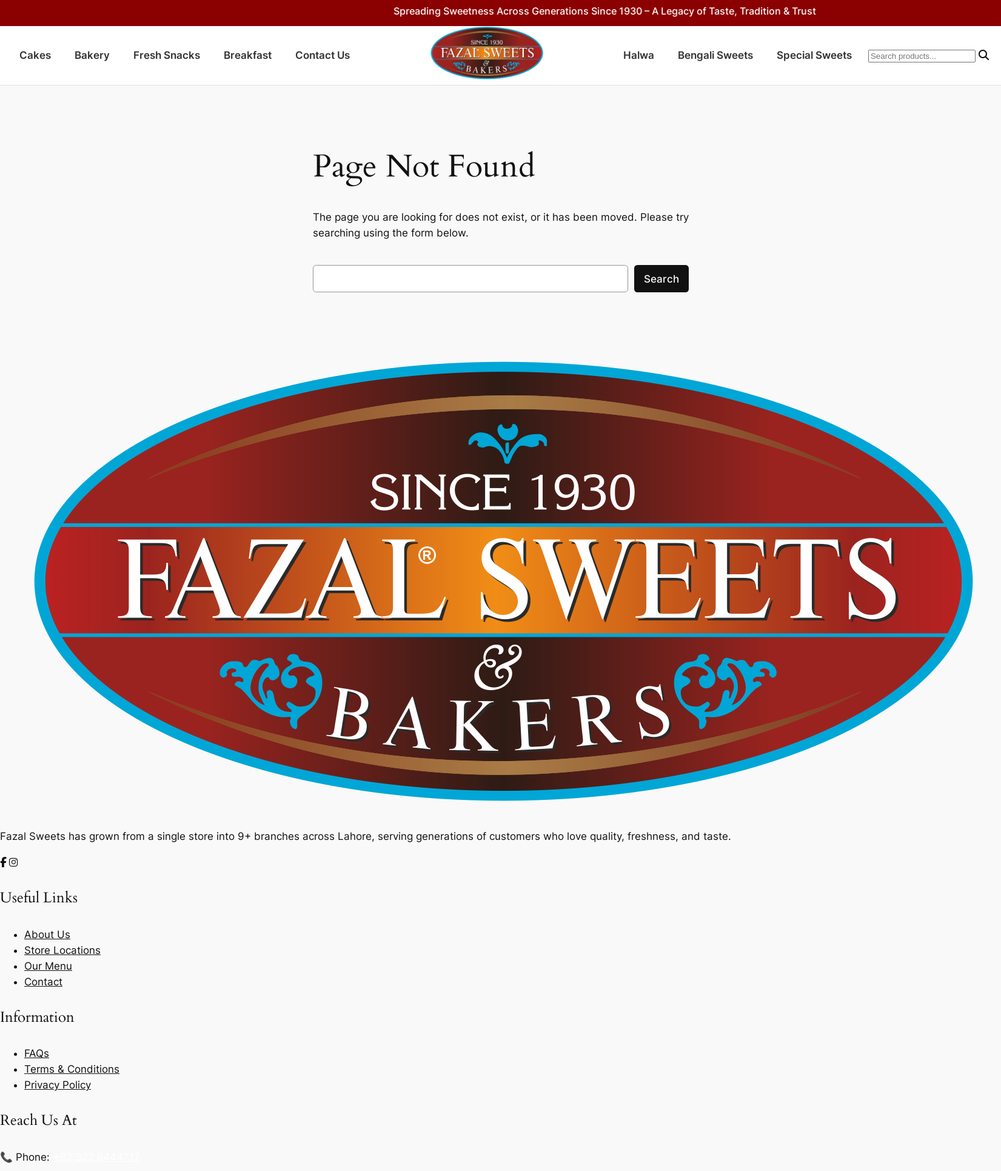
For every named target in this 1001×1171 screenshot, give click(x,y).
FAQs (36, 1053)
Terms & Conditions (71, 1069)
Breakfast (248, 55)
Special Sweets (814, 55)
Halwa (638, 55)
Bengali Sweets (715, 55)
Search (661, 279)
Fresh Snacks (166, 55)
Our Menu (48, 966)
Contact (43, 982)
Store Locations (62, 950)
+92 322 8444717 (96, 1157)
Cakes (35, 55)
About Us (47, 934)
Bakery (92, 55)
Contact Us (322, 55)
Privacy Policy (57, 1085)
